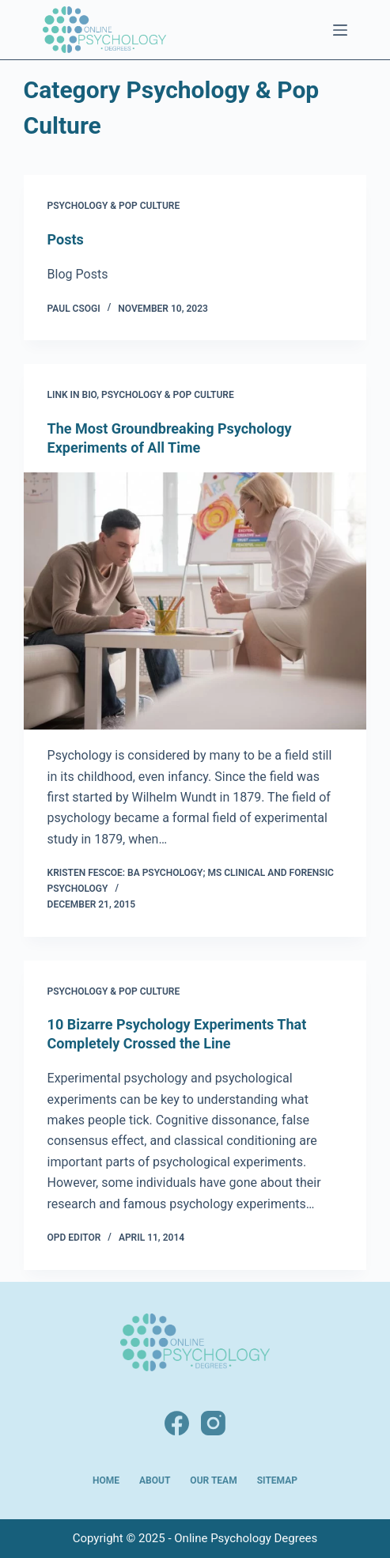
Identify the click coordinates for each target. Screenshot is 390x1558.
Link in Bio (72, 394)
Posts (65, 239)
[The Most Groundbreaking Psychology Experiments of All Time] (195, 601)
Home (106, 1480)
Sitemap (277, 1480)
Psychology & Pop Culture (113, 205)
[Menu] (340, 30)
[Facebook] (177, 1423)
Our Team (213, 1480)
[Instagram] (213, 1423)
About (154, 1480)
